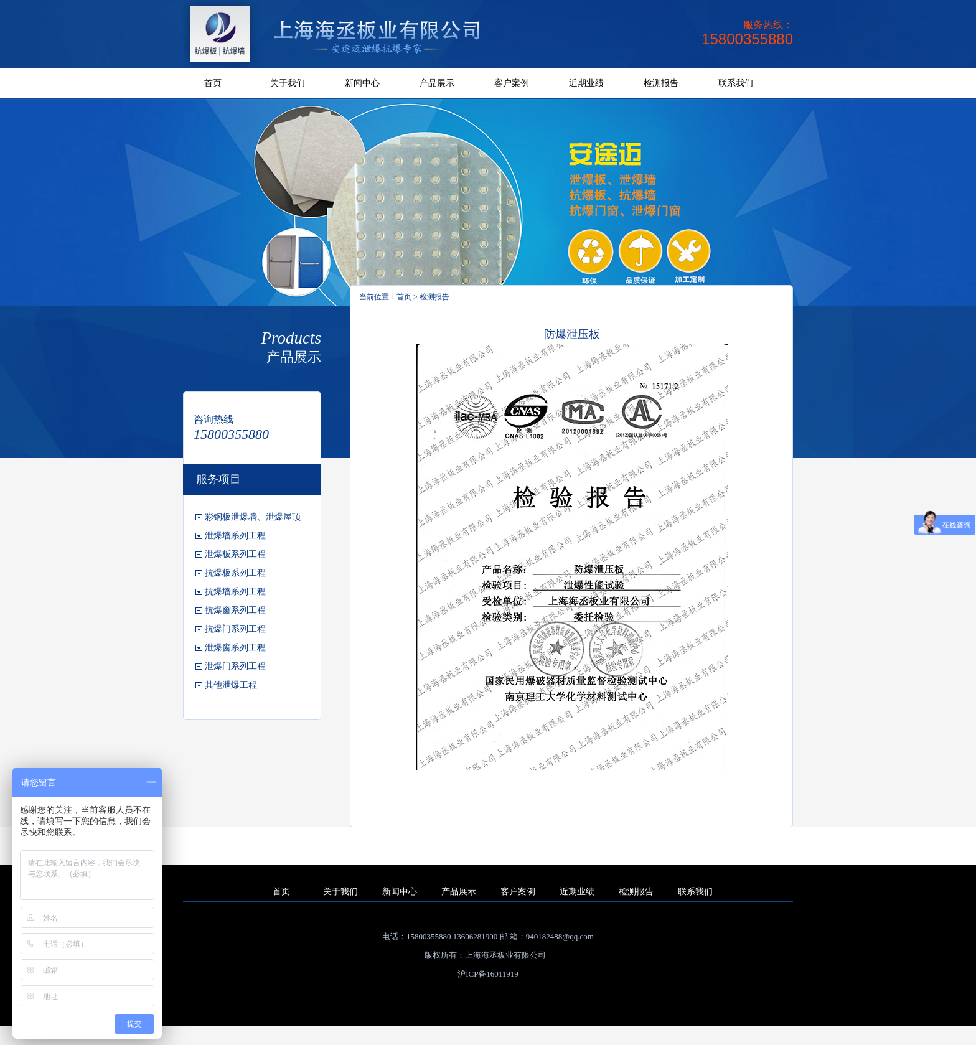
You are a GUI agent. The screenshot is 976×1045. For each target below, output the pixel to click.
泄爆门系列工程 (235, 666)
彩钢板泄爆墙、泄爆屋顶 (253, 517)
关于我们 (287, 83)
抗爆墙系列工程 (235, 591)
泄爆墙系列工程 (235, 535)
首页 (213, 83)
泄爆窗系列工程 (235, 647)
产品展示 (437, 83)
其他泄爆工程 (231, 685)
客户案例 (511, 83)
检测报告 (661, 83)
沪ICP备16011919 (488, 973)
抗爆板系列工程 (235, 573)
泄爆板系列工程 (235, 554)
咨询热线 (213, 419)
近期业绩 (586, 83)
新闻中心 (362, 83)
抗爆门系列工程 (235, 629)
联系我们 (735, 83)
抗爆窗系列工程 (235, 610)
